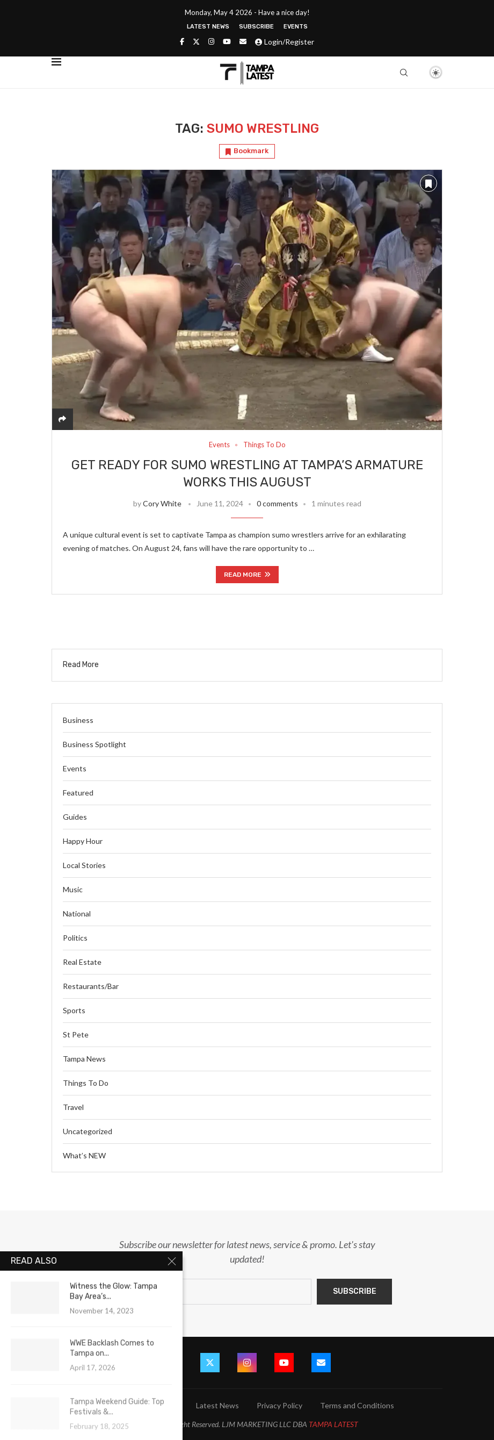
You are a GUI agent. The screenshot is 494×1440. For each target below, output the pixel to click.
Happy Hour (83, 841)
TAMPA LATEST (333, 1424)
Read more (247, 574)
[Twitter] (196, 41)
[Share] (62, 419)
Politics (75, 937)
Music (73, 889)
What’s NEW (84, 1155)
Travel (73, 1107)
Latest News (208, 26)
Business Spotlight (94, 744)
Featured (78, 792)
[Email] (242, 41)
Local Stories (84, 865)
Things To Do (85, 1082)
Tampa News (84, 1058)
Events (296, 26)
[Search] (403, 72)
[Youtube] (227, 41)
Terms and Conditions (357, 1405)
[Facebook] (182, 41)
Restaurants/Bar (91, 986)
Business (78, 720)
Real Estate (82, 961)
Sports (74, 1010)
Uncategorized (87, 1131)
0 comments (277, 503)
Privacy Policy (279, 1405)
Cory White (162, 503)
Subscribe (256, 26)
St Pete (76, 1034)
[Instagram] (211, 41)
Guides (75, 816)
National (77, 913)
